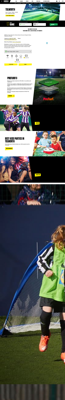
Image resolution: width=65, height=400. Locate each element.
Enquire (25, 64)
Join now (37, 123)
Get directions (10, 15)
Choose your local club (23, 22)
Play (16, 1)
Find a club (38, 1)
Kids (32, 1)
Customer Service (46, 1)
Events (27, 1)
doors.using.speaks (17, 41)
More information (9, 148)
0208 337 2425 (11, 13)
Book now (53, 24)
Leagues (21, 1)
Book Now (11, 95)
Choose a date (36, 22)
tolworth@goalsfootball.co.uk (10, 39)
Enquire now (38, 174)
